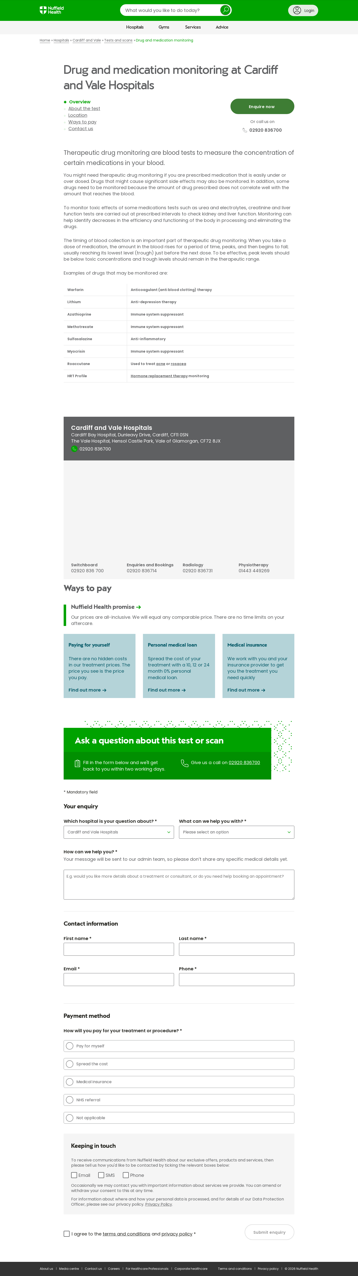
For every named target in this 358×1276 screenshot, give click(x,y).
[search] (176, 10)
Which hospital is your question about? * (110, 821)
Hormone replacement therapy (159, 375)
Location (77, 115)
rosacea (178, 363)
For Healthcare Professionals (147, 1269)
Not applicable (85, 1118)
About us (46, 1269)
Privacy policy (268, 1269)
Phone (137, 1175)
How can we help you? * (90, 852)
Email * (72, 969)
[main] (179, 648)
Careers (114, 1269)
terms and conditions (126, 1234)
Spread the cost (87, 1064)
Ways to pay (82, 122)
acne (160, 363)
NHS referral (83, 1100)
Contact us (80, 128)
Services (193, 27)
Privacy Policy (158, 1204)
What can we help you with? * (212, 821)
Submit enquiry (269, 1232)
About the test (84, 108)
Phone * (188, 969)
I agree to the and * (134, 1234)
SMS (110, 1175)
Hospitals (135, 27)
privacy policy (177, 1234)
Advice (222, 27)
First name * (77, 938)
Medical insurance (89, 1082)
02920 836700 (244, 762)
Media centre (69, 1269)
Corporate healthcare (191, 1269)
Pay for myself (85, 1046)
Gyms (164, 27)
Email (84, 1175)
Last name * (193, 938)
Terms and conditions (235, 1269)
